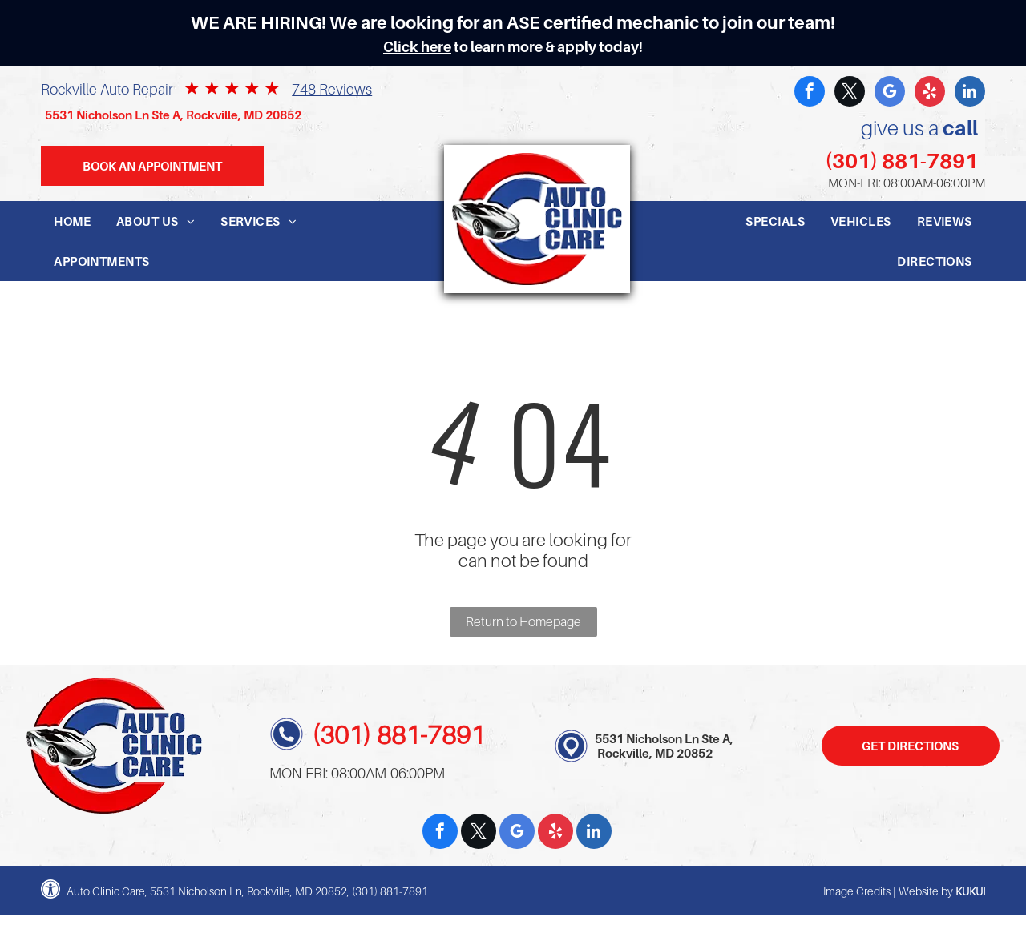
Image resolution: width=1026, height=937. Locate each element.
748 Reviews (332, 89)
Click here (417, 46)
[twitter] (849, 93)
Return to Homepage (523, 621)
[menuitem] (72, 221)
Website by (926, 891)
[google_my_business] (890, 93)
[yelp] (930, 93)
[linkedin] (970, 93)
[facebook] (809, 93)
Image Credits (857, 891)
